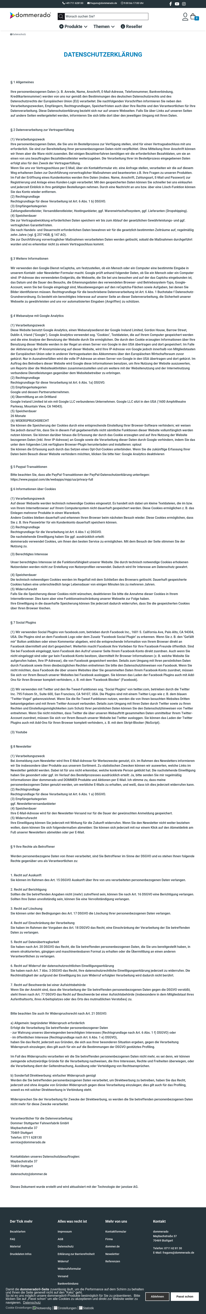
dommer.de (112, 1246)
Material (15, 1246)
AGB (60, 1239)
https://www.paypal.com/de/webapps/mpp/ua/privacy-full (52, 479)
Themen (101, 26)
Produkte (70, 26)
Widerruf (63, 1261)
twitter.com (141, 689)
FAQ (12, 1239)
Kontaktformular (115, 1231)
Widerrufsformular (69, 1268)
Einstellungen (67, 1308)
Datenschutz (66, 1246)
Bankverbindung (68, 1283)
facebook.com (75, 632)
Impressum (65, 1231)
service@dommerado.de (28, 1142)
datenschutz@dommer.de (29, 1174)
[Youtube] (177, 4)
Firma (109, 1239)
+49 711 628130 (74, 3)
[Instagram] (184, 4)
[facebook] (170, 4)
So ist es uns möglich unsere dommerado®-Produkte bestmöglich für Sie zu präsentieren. (69, 1295)
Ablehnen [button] (157, 1296)
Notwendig (43, 1308)
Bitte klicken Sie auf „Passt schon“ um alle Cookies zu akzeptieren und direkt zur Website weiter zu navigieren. (73, 1299)
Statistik (88, 1308)
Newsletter (112, 1254)
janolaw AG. (130, 1187)
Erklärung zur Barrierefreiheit (76, 1254)
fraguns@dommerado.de (103, 3)
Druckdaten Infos (20, 1254)
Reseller (131, 26)
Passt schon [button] (184, 1296)
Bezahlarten (17, 1231)
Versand (63, 1276)
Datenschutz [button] (32, 1302)
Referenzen (112, 1261)
